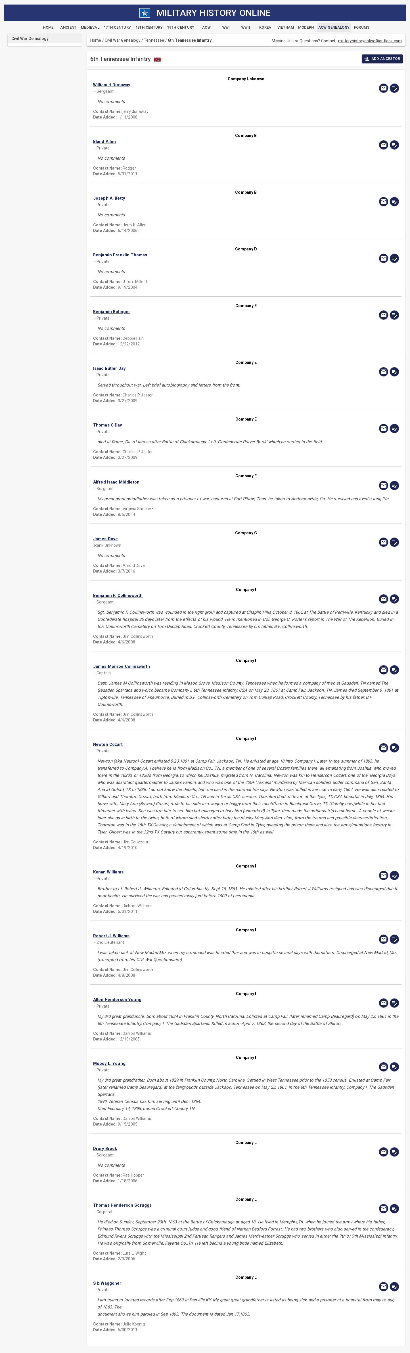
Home (95, 40)
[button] (200, 85)
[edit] (394, 88)
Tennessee (154, 40)
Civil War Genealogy (123, 40)
